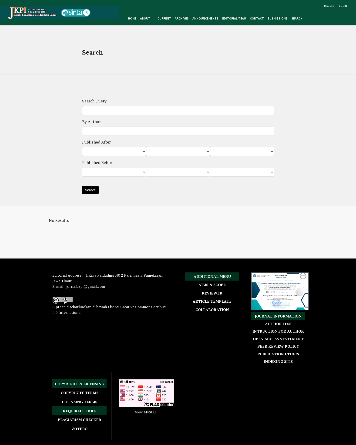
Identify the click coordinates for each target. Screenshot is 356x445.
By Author (91, 121)
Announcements (205, 18)
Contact (257, 18)
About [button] (145, 18)
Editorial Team (234, 18)
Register (329, 5)
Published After (96, 142)
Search (296, 18)
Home (132, 18)
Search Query (94, 101)
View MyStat (145, 412)
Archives (182, 18)
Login (343, 5)
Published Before (97, 162)
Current (164, 18)
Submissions (278, 18)
